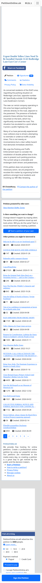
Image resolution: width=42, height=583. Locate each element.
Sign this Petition (21, 199)
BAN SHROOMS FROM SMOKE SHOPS (18, 324)
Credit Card (26, 566)
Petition (8, 75)
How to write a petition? (17, 474)
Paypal (11, 566)
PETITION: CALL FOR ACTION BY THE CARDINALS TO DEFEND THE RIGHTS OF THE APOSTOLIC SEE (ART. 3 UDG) (20, 362)
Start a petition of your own (21, 237)
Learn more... (10, 551)
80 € (16, 558)
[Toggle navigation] (37, 3)
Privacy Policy (10, 84)
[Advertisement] (21, 31)
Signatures (25, 75)
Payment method (10, 563)
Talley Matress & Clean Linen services (17, 333)
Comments (10, 80)
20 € (23, 555)
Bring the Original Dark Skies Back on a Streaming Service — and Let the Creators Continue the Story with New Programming (19, 284)
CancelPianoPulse (9, 273)
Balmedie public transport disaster (15, 265)
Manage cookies (13, 479)
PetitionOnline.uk (11, 3)
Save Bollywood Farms (11, 402)
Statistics (25, 80)
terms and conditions (15, 579)
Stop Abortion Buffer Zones (14, 214)
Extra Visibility (27, 84)
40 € (7, 558)
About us (10, 482)
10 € (15, 555)
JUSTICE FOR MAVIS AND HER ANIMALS (20, 256)
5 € (7, 555)
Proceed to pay (11, 571)
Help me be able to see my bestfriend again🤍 (19, 248)
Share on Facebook (13, 68)
